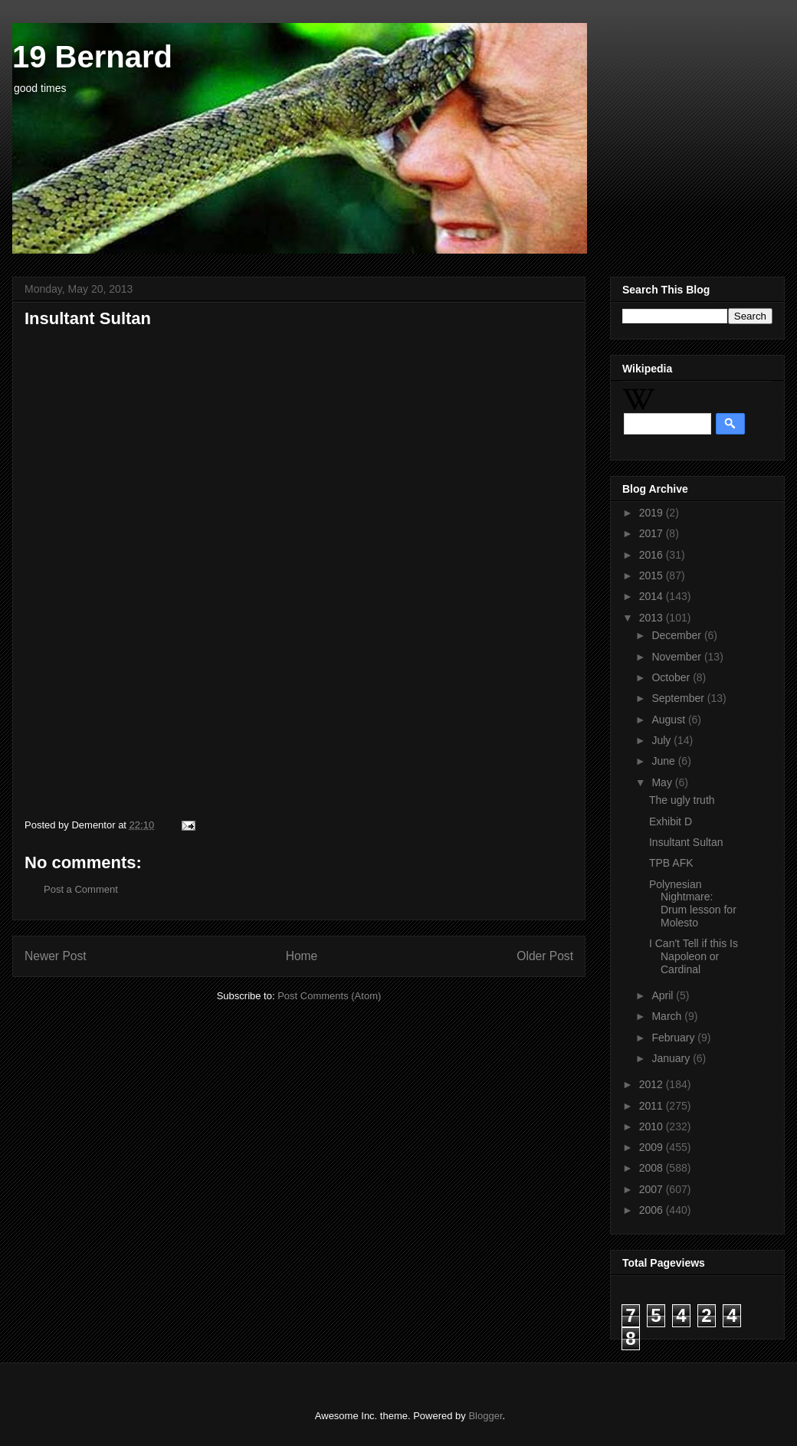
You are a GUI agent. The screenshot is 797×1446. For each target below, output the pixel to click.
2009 (652, 1147)
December (677, 635)
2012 (652, 1084)
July (662, 740)
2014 (652, 596)
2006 (652, 1210)
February (674, 1037)
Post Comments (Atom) (329, 996)
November (677, 657)
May (662, 782)
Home (302, 955)
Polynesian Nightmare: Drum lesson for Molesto (692, 903)
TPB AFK (671, 863)
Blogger (485, 1415)
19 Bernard (92, 57)
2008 (652, 1168)
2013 (652, 618)
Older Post (545, 955)
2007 (652, 1189)
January (672, 1058)
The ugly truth (682, 800)
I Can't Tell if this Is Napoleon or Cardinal (693, 956)
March (667, 1016)
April (663, 995)
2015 (652, 575)
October (672, 677)
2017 (652, 533)
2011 (652, 1106)
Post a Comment (81, 889)
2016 (652, 555)
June (664, 761)
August (669, 719)
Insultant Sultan (686, 842)
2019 (652, 513)
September (679, 698)
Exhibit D (670, 821)
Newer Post (56, 955)
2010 (652, 1126)
